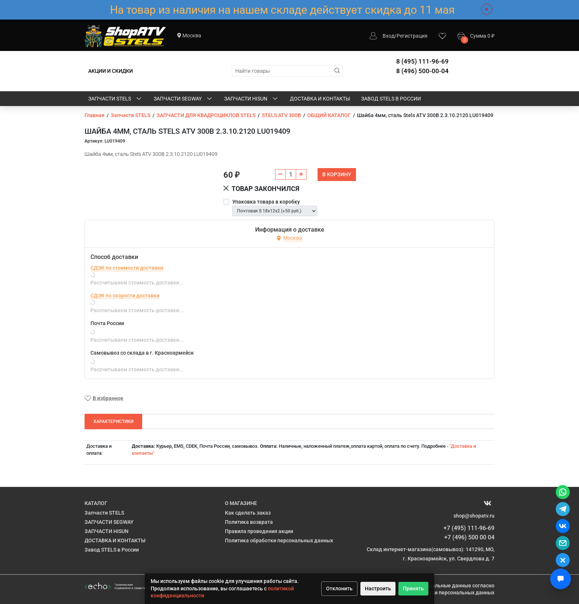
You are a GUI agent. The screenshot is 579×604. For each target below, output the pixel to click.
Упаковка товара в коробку (266, 202)
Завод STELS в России (391, 99)
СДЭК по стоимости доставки (126, 268)
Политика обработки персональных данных (279, 540)
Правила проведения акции (259, 531)
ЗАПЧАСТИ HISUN (251, 99)
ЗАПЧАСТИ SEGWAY (183, 99)
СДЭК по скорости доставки (125, 295)
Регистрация (412, 36)
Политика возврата (249, 522)
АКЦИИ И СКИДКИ (110, 71)
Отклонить (339, 588)
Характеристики (113, 421)
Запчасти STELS (115, 99)
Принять (413, 588)
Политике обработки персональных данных (440, 593)
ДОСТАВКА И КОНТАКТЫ (320, 99)
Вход (388, 36)
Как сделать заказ (248, 513)
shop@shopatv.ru (473, 516)
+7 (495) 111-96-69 (468, 528)
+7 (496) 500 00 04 (469, 537)
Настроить (378, 588)
